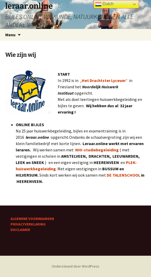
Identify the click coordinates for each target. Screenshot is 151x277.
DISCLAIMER (20, 229)
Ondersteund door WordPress (75, 266)
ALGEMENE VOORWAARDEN (32, 218)
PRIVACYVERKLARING (28, 224)
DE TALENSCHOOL (123, 175)
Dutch (104, 4)
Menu (10, 34)
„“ (104, 80)
